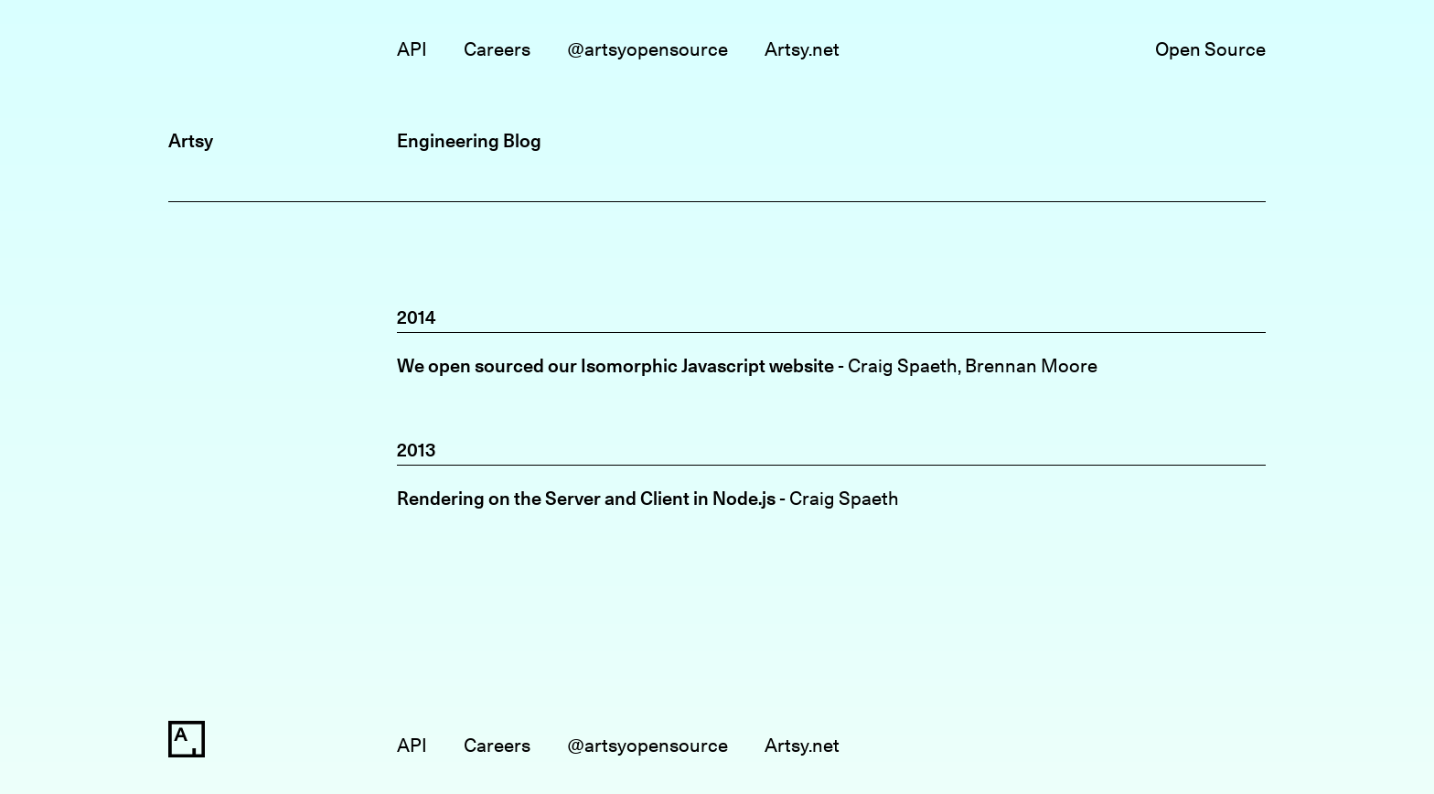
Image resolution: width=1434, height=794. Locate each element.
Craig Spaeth (903, 365)
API (412, 49)
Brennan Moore (1031, 365)
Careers (497, 49)
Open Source (1210, 49)
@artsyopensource (647, 49)
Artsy (190, 140)
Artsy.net (802, 49)
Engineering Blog (469, 140)
